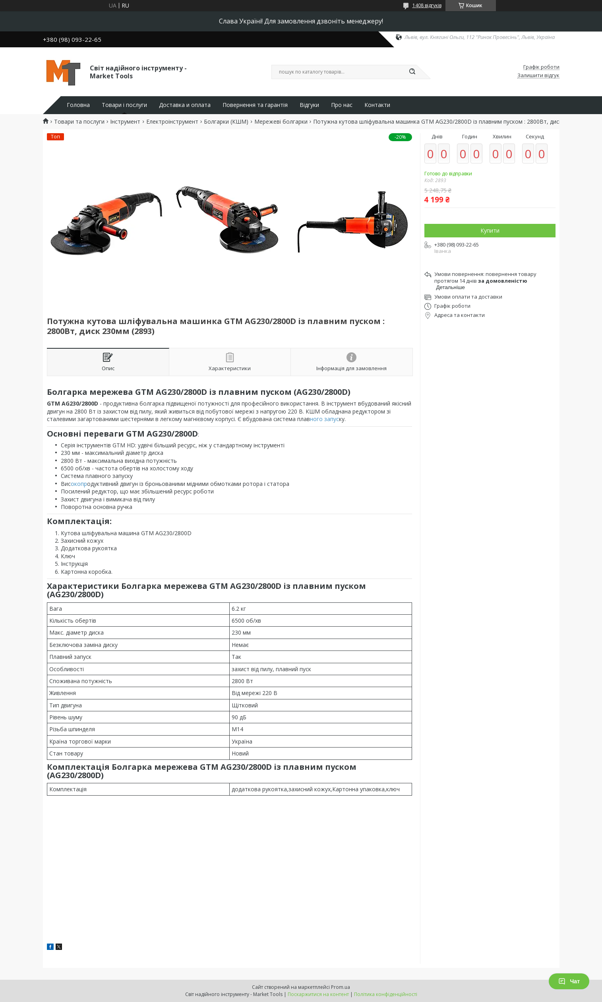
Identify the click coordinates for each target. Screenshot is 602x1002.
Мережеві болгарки (281, 121)
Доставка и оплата (185, 105)
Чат (569, 981)
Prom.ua (340, 987)
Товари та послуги (79, 121)
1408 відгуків (426, 5)
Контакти (377, 105)
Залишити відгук (538, 75)
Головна (78, 105)
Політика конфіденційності (385, 994)
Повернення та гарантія (255, 105)
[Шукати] (412, 72)
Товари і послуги (124, 105)
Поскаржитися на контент (318, 994)
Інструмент (125, 121)
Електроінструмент (172, 121)
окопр (79, 483)
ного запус (324, 419)
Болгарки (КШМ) (226, 121)
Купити (489, 230)
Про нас (341, 105)
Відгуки (309, 105)
